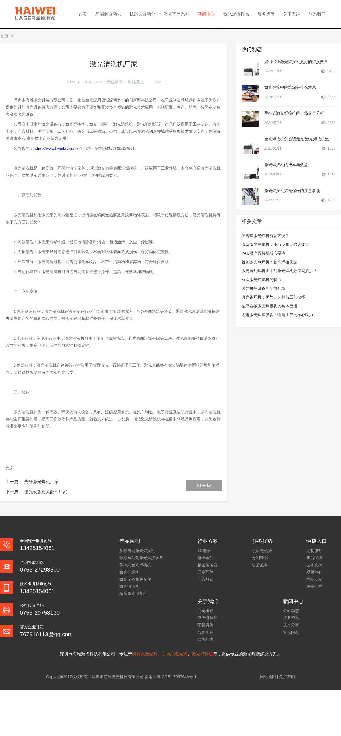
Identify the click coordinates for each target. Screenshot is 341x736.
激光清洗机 (129, 586)
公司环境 (205, 639)
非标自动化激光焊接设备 (141, 557)
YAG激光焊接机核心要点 (264, 253)
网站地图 (268, 676)
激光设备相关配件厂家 (45, 491)
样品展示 (314, 579)
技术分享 (291, 625)
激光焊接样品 (236, 14)
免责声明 (287, 676)
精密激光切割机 (133, 593)
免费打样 (314, 586)
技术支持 (314, 565)
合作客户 (205, 632)
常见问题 (291, 632)
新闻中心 (206, 14)
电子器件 (205, 557)
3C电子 (204, 550)
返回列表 (204, 485)
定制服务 (314, 550)
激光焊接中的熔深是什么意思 (290, 87)
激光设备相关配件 (135, 579)
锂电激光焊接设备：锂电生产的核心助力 (277, 314)
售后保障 (314, 557)
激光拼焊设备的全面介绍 (263, 288)
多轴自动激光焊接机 (137, 550)
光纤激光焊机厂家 (41, 481)
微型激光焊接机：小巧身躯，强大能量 (275, 244)
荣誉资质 (205, 625)
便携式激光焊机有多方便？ (265, 235)
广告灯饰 (205, 579)
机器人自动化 (142, 14)
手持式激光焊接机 (135, 565)
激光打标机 (129, 572)
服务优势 (266, 14)
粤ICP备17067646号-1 (176, 676)
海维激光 (136, 82)
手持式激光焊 (175, 654)
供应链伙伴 (207, 618)
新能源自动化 (108, 14)
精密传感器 (207, 565)
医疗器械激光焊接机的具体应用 (269, 306)
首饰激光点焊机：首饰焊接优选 (269, 262)
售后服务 (260, 565)
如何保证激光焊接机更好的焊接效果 (296, 61)
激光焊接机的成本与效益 (286, 164)
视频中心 (314, 572)
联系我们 (317, 14)
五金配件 (205, 572)
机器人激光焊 (145, 654)
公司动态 (291, 610)
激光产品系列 (176, 14)
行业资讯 (291, 618)
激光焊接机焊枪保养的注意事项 (292, 190)
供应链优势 (262, 550)
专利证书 (260, 557)
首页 (82, 14)
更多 (10, 467)
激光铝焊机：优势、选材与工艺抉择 (273, 297)
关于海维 (291, 14)
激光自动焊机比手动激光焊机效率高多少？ (279, 270)
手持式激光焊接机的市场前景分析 (294, 113)
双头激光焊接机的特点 (261, 279)
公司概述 (205, 610)
